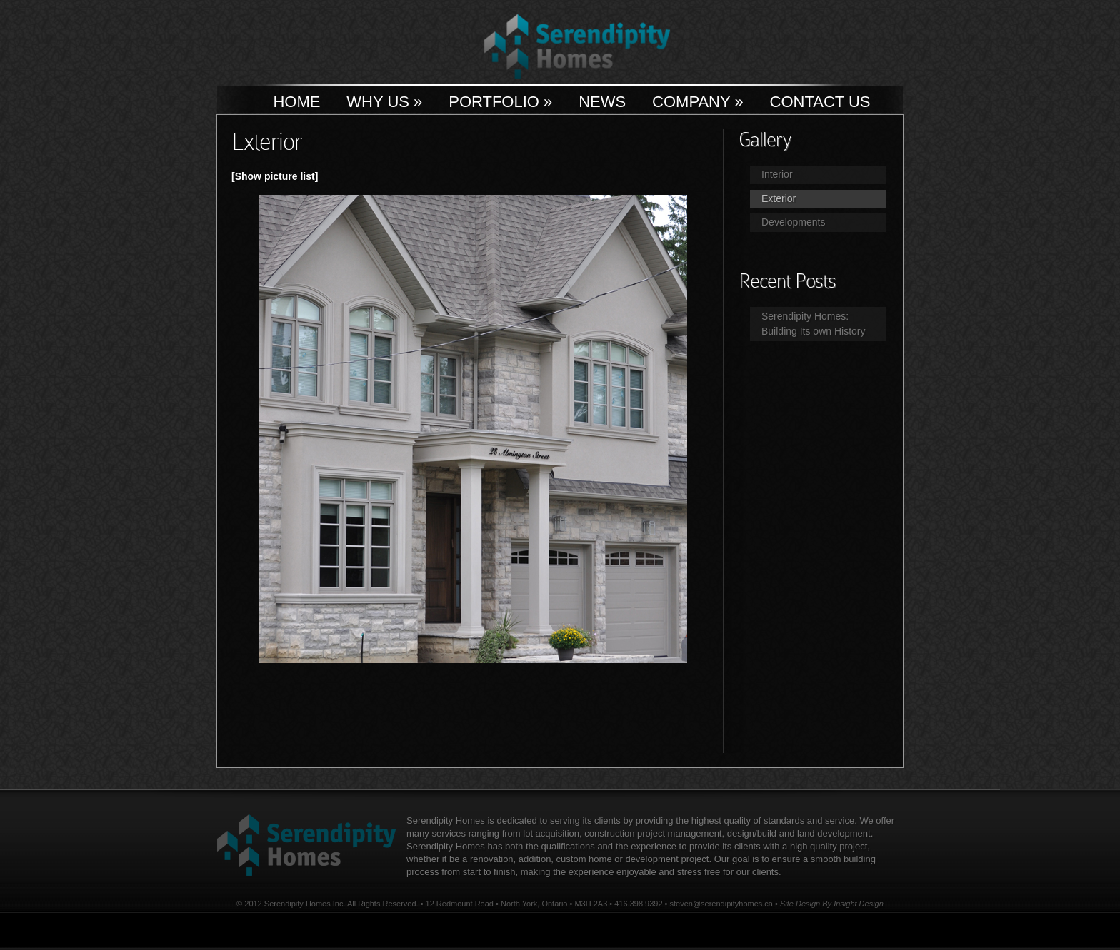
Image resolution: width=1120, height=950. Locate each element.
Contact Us (820, 101)
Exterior (778, 198)
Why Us (384, 101)
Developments (793, 222)
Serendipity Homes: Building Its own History (813, 323)
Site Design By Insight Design (832, 903)
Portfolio (500, 101)
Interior (777, 174)
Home (296, 101)
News (602, 101)
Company (698, 101)
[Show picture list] (274, 176)
